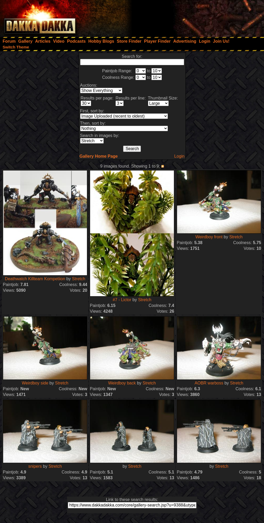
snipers (35, 466)
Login (179, 156)
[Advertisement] (193, 17)
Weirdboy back (122, 383)
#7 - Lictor (122, 300)
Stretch (78, 279)
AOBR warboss (209, 383)
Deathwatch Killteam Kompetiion (35, 279)
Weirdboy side (35, 383)
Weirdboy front (209, 237)
